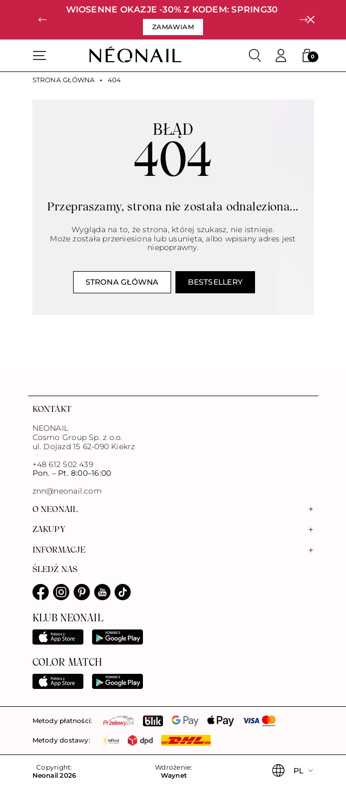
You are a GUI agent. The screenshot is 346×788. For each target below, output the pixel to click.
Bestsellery (215, 282)
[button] (42, 20)
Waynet (174, 775)
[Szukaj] (255, 55)
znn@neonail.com (67, 491)
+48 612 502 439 (62, 464)
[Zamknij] (310, 20)
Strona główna (63, 80)
